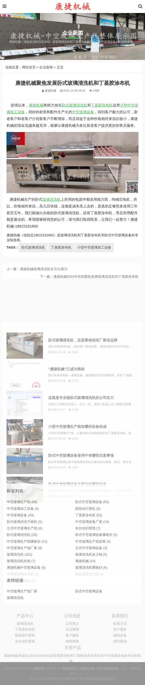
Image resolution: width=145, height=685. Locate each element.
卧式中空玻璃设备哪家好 (96, 566)
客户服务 (72, 645)
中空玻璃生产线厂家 (24, 579)
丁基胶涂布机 (102, 105)
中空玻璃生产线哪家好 (27, 573)
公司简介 (72, 633)
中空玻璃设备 (83, 112)
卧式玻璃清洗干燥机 (24, 553)
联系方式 (120, 633)
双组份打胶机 (87, 540)
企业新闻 (46, 67)
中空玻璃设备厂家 (92, 553)
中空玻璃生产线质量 (93, 573)
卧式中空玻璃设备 (92, 534)
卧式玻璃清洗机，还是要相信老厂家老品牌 (82, 401)
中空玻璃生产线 (22, 534)
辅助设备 (120, 645)
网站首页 (29, 67)
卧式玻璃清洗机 (74, 105)
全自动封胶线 (87, 560)
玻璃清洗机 (51, 199)
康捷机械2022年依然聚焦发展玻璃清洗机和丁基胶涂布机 (95, 281)
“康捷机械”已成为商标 (66, 430)
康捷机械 (36, 105)
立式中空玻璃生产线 (24, 560)
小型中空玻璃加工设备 (94, 247)
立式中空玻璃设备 (91, 579)
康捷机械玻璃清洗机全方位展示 (43, 274)
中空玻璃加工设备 (23, 540)
